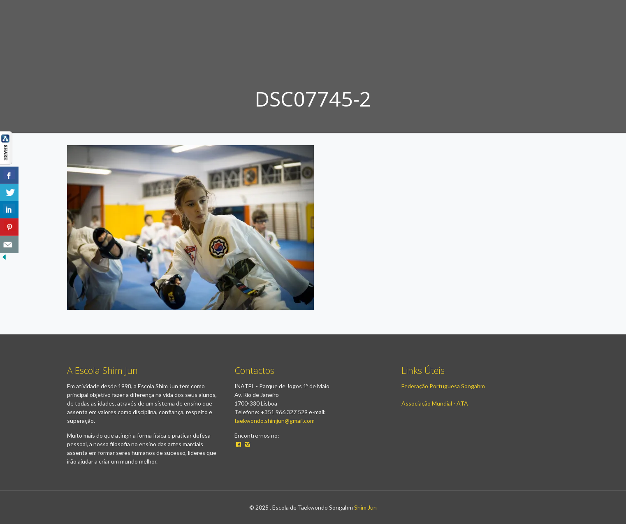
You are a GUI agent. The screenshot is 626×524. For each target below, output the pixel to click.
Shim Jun (365, 507)
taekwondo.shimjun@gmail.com (274, 420)
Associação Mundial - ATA (434, 403)
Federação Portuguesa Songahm (443, 386)
